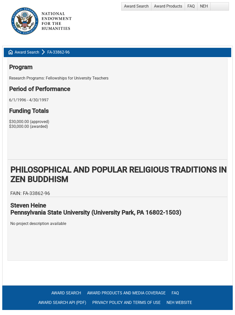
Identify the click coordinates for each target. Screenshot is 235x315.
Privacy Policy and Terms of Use (126, 302)
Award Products (168, 6)
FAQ (191, 6)
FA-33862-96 (58, 52)
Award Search (136, 6)
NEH (204, 6)
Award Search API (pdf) (62, 302)
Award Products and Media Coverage (126, 293)
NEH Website (179, 302)
